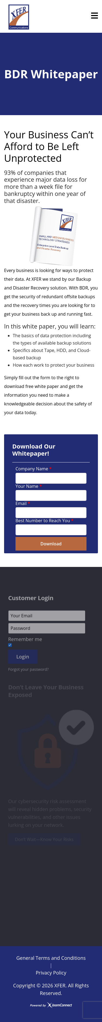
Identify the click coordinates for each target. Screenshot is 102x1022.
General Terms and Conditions (51, 958)
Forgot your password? (28, 670)
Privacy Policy (51, 972)
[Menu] (94, 15)
